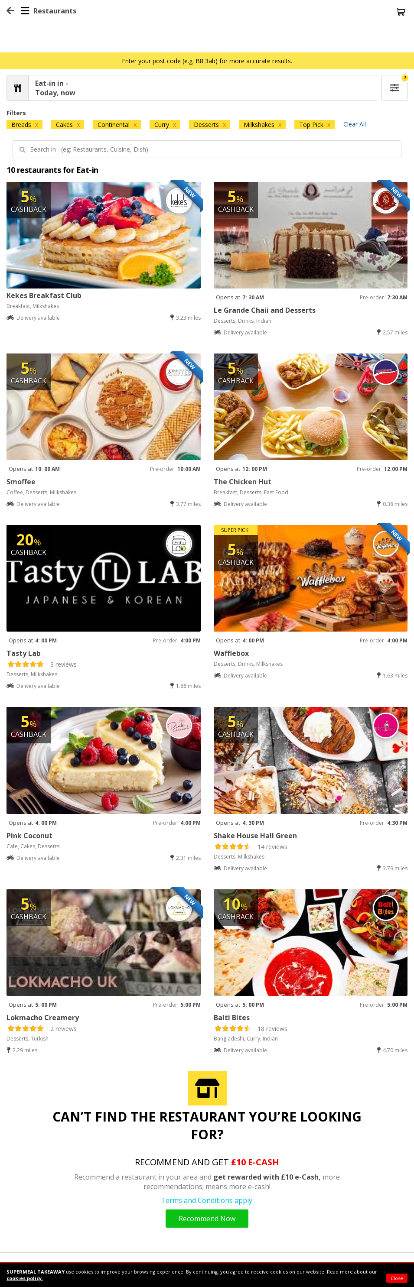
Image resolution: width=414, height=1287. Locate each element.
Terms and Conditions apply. (207, 1200)
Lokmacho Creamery (43, 1017)
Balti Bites (232, 1017)
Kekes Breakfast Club (44, 295)
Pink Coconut (29, 835)
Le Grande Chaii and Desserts (265, 310)
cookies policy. (25, 1278)
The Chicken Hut (242, 481)
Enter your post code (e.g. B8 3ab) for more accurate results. (207, 61)
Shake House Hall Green (255, 835)
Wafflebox (231, 653)
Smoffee (21, 481)
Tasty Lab (24, 653)
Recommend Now (207, 1218)
